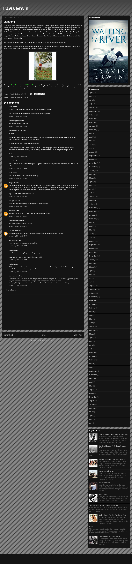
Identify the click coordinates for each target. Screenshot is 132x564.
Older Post (78, 335)
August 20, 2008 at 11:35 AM (18, 236)
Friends (11, 97)
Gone (91, 527)
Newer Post (8, 335)
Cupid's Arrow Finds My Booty (109, 536)
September (93, 111)
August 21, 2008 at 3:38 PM (18, 286)
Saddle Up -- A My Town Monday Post (112, 459)
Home (43, 335)
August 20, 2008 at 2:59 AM (18, 196)
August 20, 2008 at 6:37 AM (18, 206)
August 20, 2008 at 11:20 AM (18, 226)
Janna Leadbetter (15, 220)
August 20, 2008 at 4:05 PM (18, 272)
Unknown (12, 210)
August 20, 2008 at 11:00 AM (18, 216)
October (92, 115)
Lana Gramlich (14, 161)
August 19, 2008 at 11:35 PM (18, 168)
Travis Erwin (15, 8)
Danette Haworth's (10, 48)
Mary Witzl (12, 183)
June (91, 100)
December (93, 122)
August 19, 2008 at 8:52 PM (18, 126)
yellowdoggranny (15, 120)
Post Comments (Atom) (47, 341)
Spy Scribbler (13, 240)
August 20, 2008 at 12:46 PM (18, 260)
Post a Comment (11, 290)
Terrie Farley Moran (15, 130)
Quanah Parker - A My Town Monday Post (113, 434)
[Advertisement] (43, 312)
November (93, 118)
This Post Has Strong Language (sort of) (103, 505)
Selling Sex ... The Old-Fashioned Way (112, 515)
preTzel (11, 264)
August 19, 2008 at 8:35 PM (18, 116)
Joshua (11, 107)
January (92, 126)
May (90, 96)
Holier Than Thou (105, 483)
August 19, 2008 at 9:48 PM (18, 157)
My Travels (24, 97)
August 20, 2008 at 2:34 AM (18, 178)
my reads (17, 97)
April (91, 93)
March (91, 133)
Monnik (11, 250)
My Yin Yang (103, 494)
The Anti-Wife (13, 230)
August (91, 107)
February (92, 130)
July (90, 104)
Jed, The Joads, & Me (106, 471)
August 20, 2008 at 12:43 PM (18, 246)
